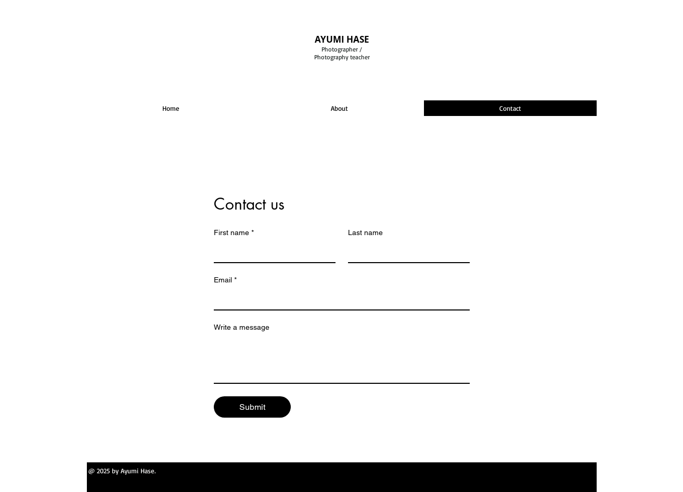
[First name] (271, 251)
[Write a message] (342, 359)
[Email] (338, 299)
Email (225, 280)
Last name (365, 232)
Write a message (241, 327)
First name (234, 232)
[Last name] (405, 251)
